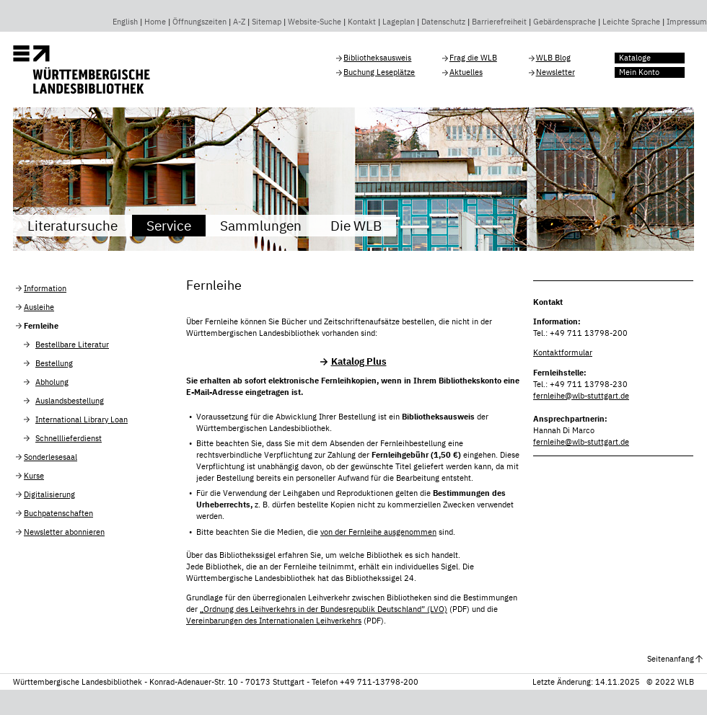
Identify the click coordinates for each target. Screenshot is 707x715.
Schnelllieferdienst (68, 438)
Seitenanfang (670, 659)
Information (45, 288)
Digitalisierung (49, 494)
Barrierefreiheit (499, 22)
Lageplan (398, 22)
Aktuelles (466, 72)
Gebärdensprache (564, 22)
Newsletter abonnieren (64, 532)
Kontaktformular (562, 352)
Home (155, 22)
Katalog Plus (359, 361)
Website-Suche (314, 22)
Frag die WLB (473, 58)
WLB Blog (553, 58)
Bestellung (54, 363)
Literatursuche (72, 225)
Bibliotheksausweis (377, 58)
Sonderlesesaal (50, 457)
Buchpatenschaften (58, 513)
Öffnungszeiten (199, 22)
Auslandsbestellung (69, 401)
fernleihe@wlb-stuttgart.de (581, 396)
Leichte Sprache (631, 22)
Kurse (34, 476)
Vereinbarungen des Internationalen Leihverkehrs (273, 621)
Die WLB (356, 225)
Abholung (52, 382)
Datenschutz (443, 22)
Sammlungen (261, 225)
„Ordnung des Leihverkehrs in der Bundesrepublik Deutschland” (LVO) (323, 609)
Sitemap (266, 22)
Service (168, 225)
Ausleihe (39, 307)
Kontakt (362, 22)
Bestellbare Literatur (72, 344)
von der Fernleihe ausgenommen (378, 532)
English (125, 22)
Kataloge (635, 58)
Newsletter (555, 72)
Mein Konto (639, 72)
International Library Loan (81, 419)
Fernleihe (41, 326)
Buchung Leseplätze (379, 72)
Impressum (687, 22)
